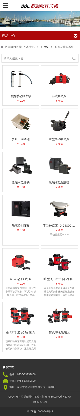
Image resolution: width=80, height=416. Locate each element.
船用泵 (45, 47)
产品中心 (29, 47)
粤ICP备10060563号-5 (40, 411)
